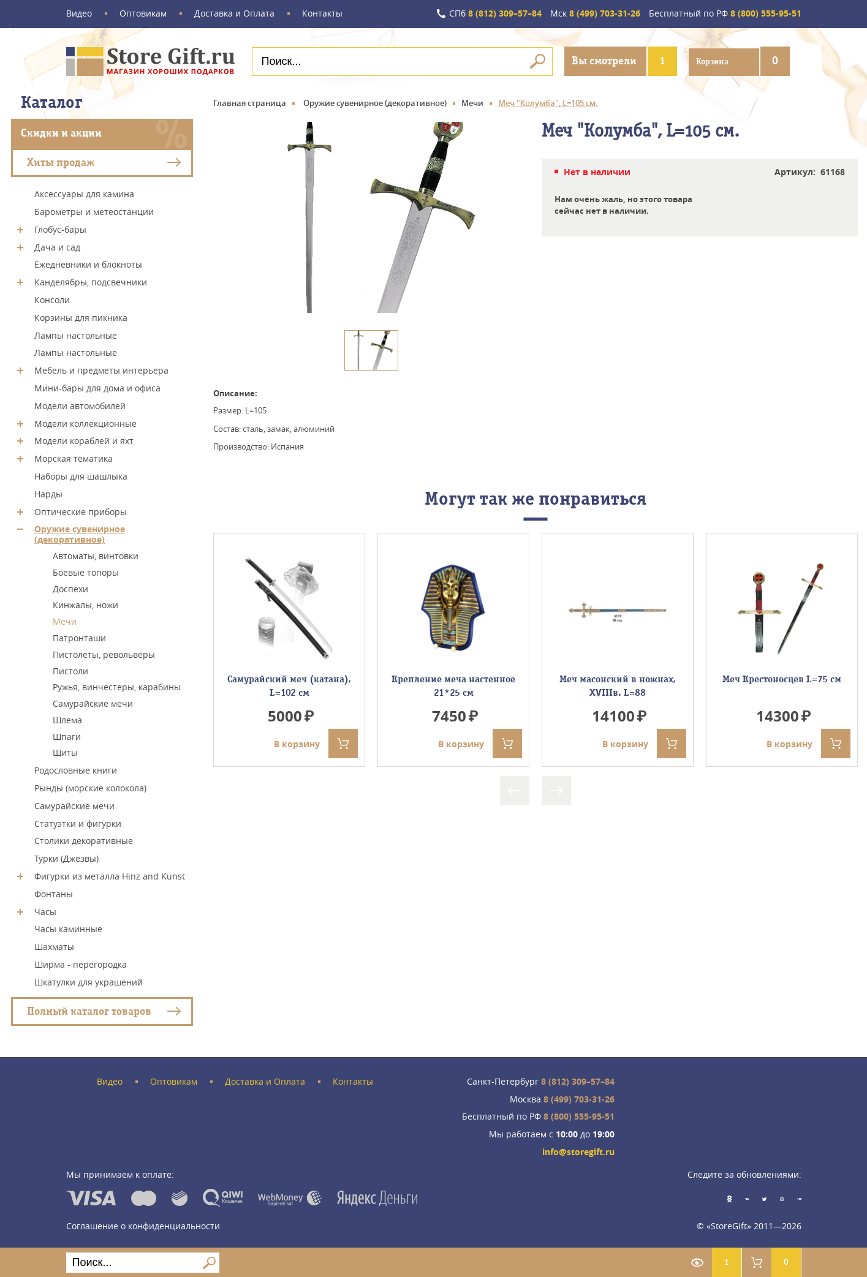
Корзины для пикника (80, 317)
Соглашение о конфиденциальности (143, 1224)
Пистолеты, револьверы (104, 654)
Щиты (65, 752)
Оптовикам (143, 14)
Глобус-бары (60, 229)
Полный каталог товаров (89, 1010)
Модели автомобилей (80, 405)
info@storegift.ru (578, 1151)
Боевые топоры (86, 572)
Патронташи (79, 637)
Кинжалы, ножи (85, 604)
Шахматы (54, 946)
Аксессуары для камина (84, 193)
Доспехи (70, 587)
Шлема (67, 719)
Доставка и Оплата (234, 14)
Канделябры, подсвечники (90, 281)
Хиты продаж (60, 161)
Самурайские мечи (93, 703)
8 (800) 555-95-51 (725, 14)
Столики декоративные (83, 840)
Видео (79, 14)
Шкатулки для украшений (88, 981)
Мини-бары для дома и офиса (97, 387)
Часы (45, 910)
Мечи (65, 621)
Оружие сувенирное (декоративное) (79, 533)
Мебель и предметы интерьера (101, 369)
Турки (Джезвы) (66, 858)
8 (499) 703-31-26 (595, 14)
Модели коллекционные (85, 422)
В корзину (316, 742)
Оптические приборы (80, 510)
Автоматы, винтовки (95, 555)
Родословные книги (75, 769)
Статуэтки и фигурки (77, 822)
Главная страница (249, 102)
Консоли (52, 299)
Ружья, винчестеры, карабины (117, 686)
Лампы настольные (75, 334)
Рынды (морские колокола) (90, 787)
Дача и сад (57, 246)
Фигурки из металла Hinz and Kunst (109, 875)
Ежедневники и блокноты (88, 263)
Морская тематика (73, 458)
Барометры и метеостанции (94, 211)
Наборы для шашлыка (80, 475)
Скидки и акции (61, 132)
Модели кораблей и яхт (84, 440)
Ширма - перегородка (80, 964)
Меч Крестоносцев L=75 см (781, 678)
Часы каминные (68, 928)
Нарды (48, 493)
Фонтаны (53, 893)
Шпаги (67, 735)
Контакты (322, 14)
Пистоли (70, 670)
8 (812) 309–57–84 (494, 14)
